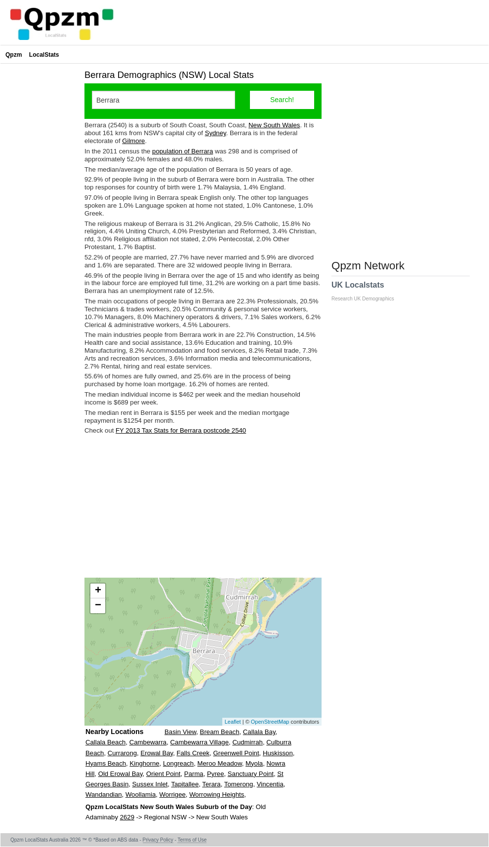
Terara (211, 784)
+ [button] (98, 591)
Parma (194, 773)
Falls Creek (192, 753)
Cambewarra (148, 742)
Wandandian (103, 794)
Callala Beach (105, 742)
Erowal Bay (156, 753)
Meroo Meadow (220, 763)
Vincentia (270, 784)
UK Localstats (367, 291)
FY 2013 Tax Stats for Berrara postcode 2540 (181, 430)
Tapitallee (185, 784)
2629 (127, 817)
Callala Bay (259, 732)
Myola (254, 763)
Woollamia (140, 794)
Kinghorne (144, 763)
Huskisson (278, 753)
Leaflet (233, 722)
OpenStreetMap (270, 722)
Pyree (215, 773)
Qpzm (13, 54)
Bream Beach (220, 732)
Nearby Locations (114, 732)
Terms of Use (191, 840)
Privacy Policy (158, 840)
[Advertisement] (203, 506)
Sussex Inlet (150, 784)
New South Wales (274, 125)
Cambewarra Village (199, 742)
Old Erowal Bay (120, 773)
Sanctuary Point (251, 773)
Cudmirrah (247, 742)
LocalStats (44, 54)
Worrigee (173, 794)
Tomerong (238, 784)
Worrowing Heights (216, 794)
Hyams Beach (105, 763)
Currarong (122, 753)
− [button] (98, 605)
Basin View (180, 732)
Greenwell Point (236, 753)
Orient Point (163, 773)
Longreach (178, 763)
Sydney (215, 133)
